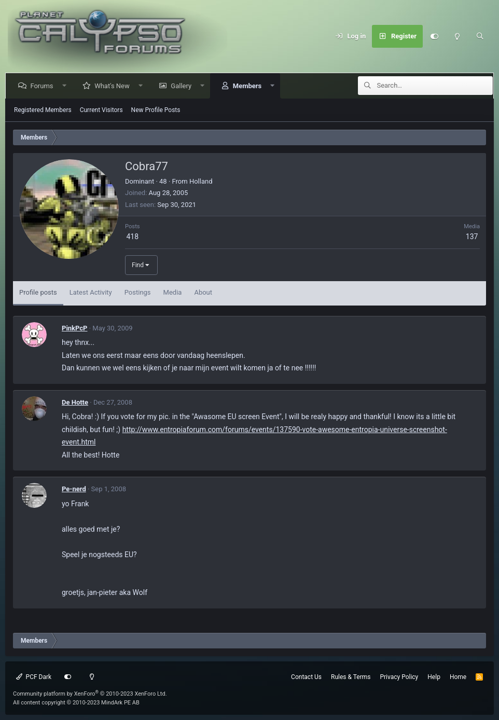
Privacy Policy (399, 677)
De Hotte (75, 402)
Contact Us (306, 677)
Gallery (183, 86)
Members (248, 86)
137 (472, 236)
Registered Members (43, 110)
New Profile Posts (156, 110)
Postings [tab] (137, 292)
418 (132, 236)
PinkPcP (75, 328)
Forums (43, 86)
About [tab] (203, 292)
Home (458, 677)
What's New (114, 86)
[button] (66, 86)
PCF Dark (33, 677)
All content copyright (76, 702)
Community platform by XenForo (90, 693)
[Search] (479, 36)
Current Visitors (101, 110)
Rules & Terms (350, 677)
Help (433, 677)
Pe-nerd (74, 489)
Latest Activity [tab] (91, 292)
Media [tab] (172, 292)
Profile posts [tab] (38, 292)
